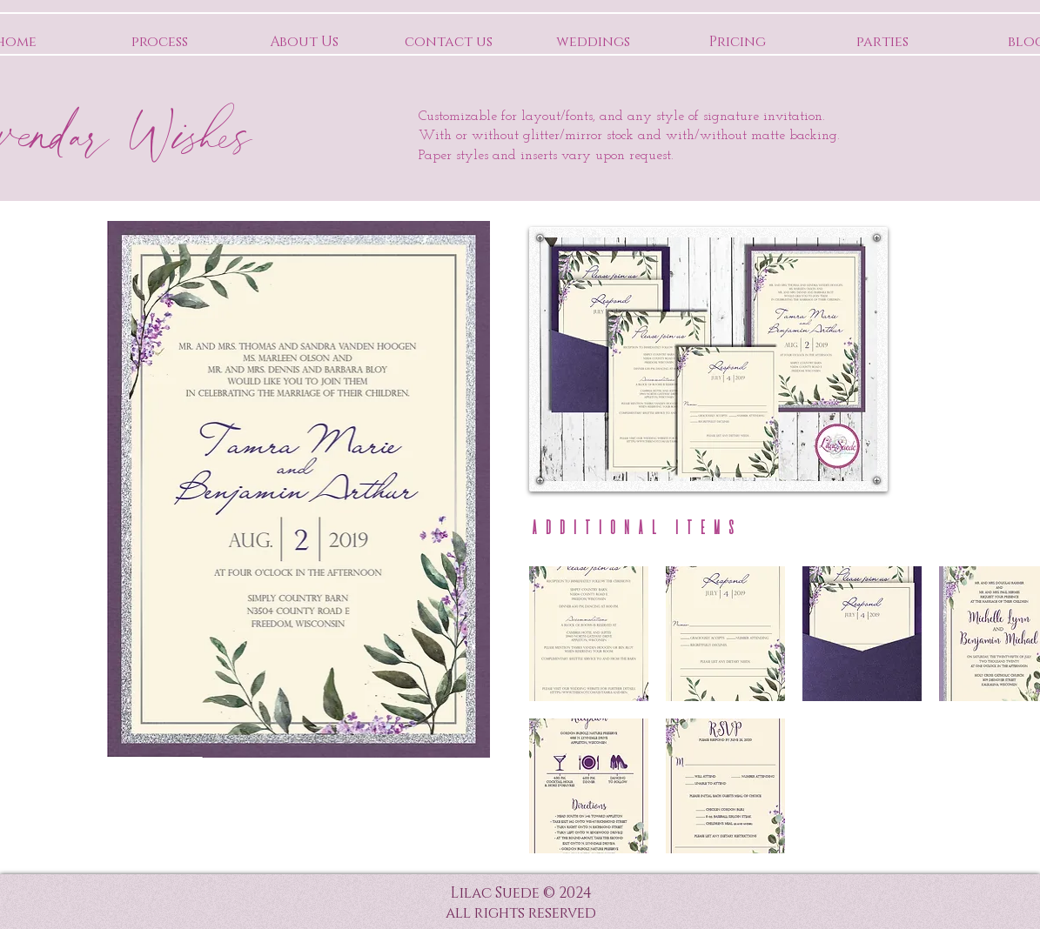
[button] (588, 633)
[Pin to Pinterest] (855, 255)
